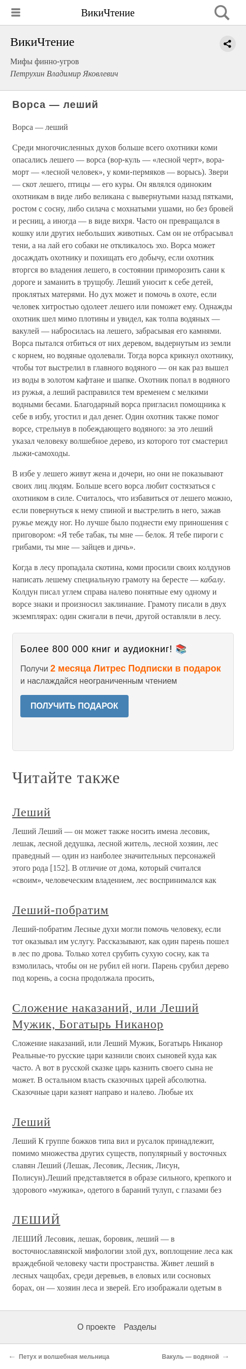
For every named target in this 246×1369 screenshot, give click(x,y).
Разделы (140, 1327)
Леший (31, 812)
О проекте (96, 1327)
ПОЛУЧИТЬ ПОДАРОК (74, 706)
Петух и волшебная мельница (64, 1356)
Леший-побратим (60, 910)
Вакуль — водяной (191, 1356)
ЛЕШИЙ (36, 1219)
